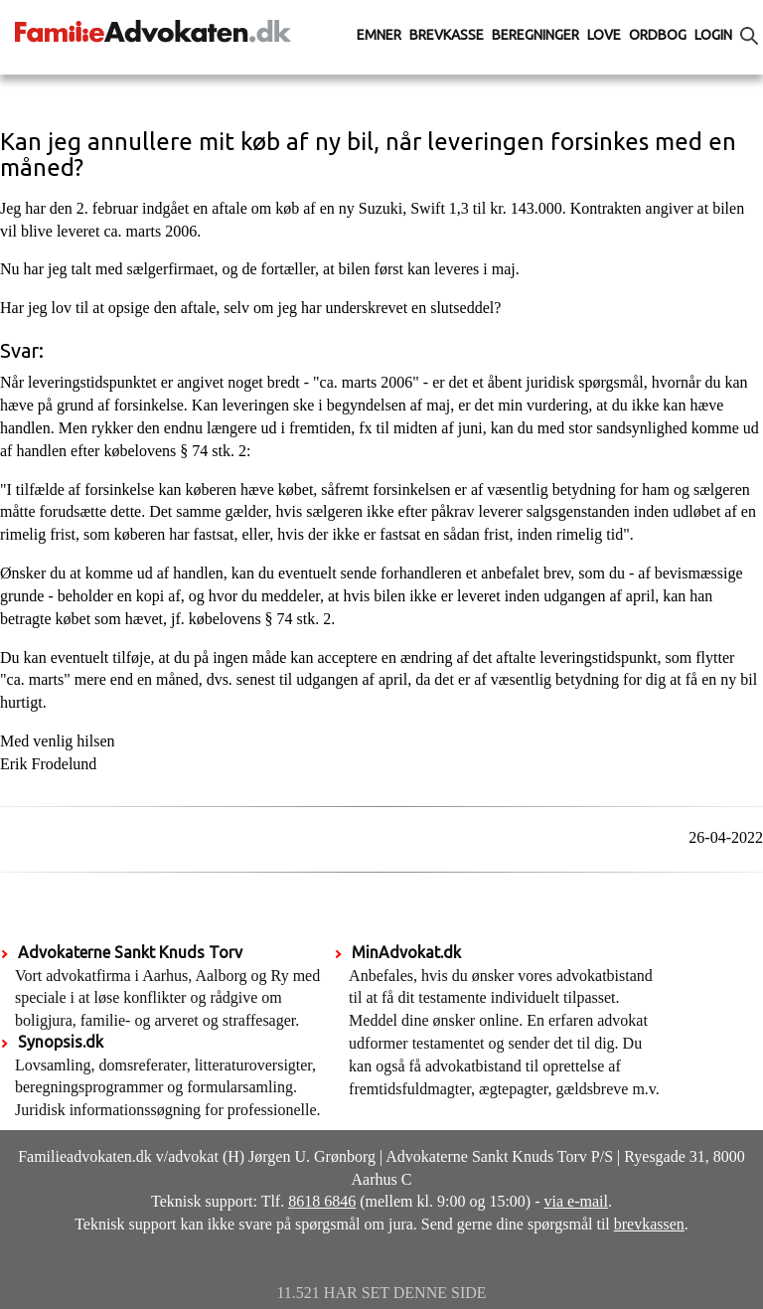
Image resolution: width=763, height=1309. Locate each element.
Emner (379, 35)
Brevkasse (446, 35)
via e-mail (576, 1201)
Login (713, 35)
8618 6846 (322, 1201)
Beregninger (535, 35)
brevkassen (649, 1224)
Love (604, 35)
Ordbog (658, 35)
